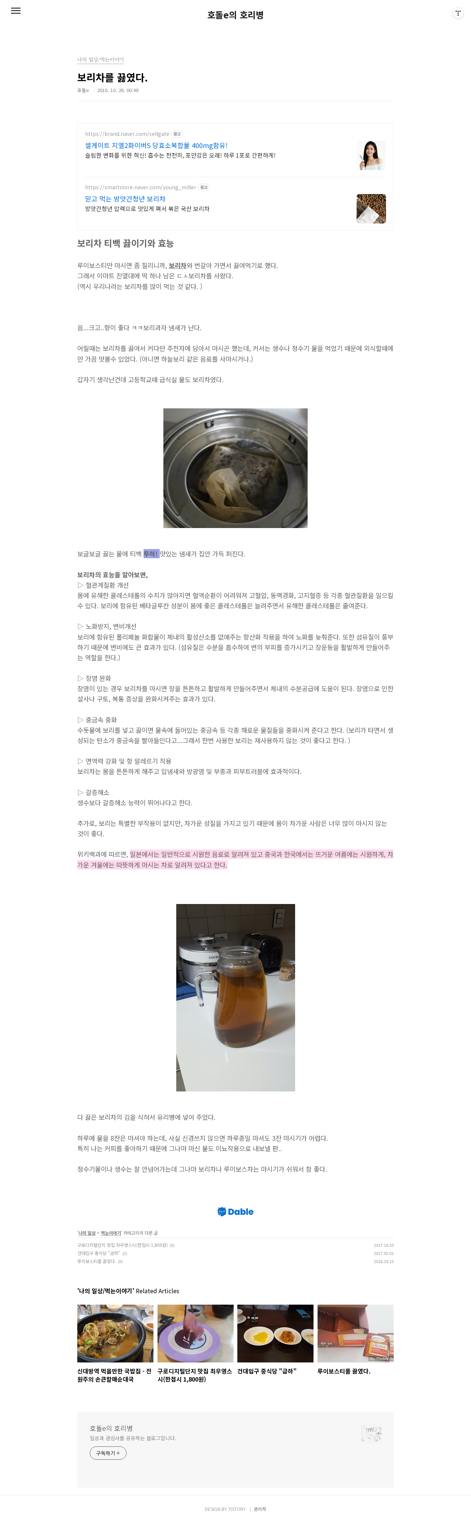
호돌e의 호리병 (235, 14)
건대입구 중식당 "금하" (98, 1253)
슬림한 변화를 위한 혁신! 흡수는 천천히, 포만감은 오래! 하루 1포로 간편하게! (180, 155)
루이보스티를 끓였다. (96, 1261)
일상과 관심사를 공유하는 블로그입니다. (133, 1438)
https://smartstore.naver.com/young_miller (140, 187)
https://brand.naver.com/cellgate (127, 134)
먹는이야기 (111, 1233)
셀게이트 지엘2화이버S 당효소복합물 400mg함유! (156, 145)
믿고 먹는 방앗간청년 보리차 (125, 198)
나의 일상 (87, 1233)
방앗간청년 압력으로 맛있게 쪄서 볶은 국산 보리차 (147, 208)
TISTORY (237, 1509)
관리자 (260, 1509)
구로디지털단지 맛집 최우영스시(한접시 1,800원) (122, 1245)
